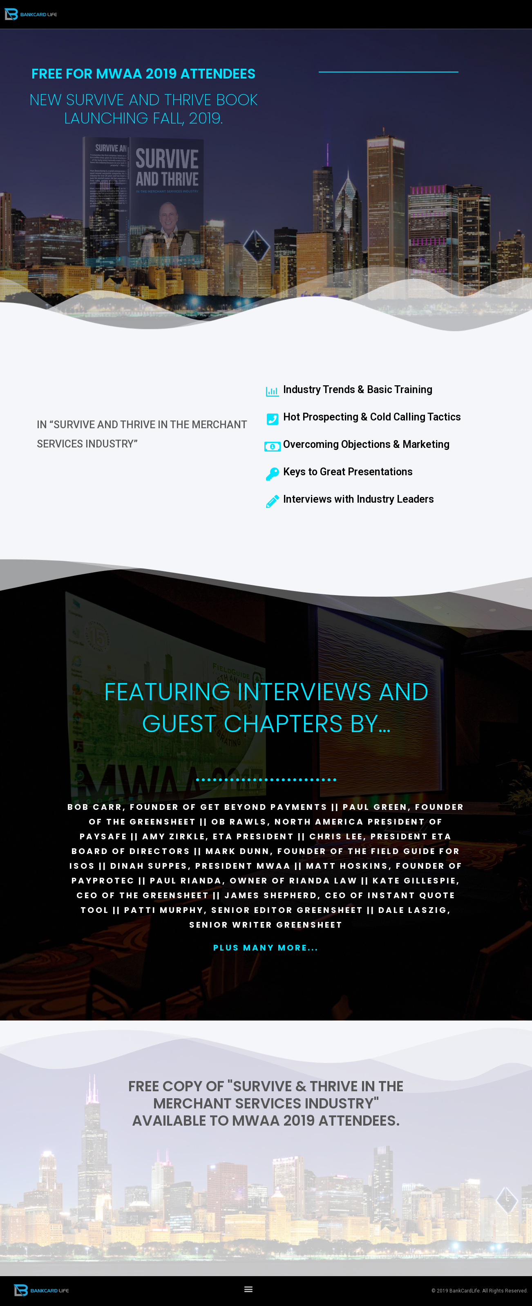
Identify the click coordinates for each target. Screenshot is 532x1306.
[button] (248, 1289)
